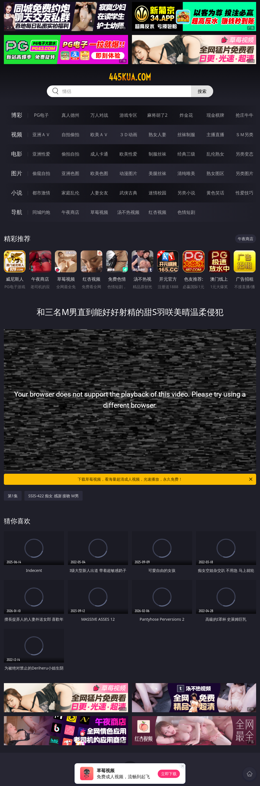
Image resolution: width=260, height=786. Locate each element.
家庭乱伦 (70, 193)
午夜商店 (70, 212)
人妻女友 (99, 193)
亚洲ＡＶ (41, 134)
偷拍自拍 (70, 154)
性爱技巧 (244, 193)
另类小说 (186, 193)
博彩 (16, 115)
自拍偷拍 (70, 134)
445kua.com (130, 77)
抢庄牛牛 (244, 115)
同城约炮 (41, 212)
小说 (16, 192)
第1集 (13, 495)
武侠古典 (128, 193)
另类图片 (244, 173)
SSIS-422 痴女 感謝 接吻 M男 (53, 495)
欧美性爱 (128, 154)
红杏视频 (157, 212)
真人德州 (70, 115)
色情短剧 (186, 212)
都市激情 (41, 193)
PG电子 (41, 115)
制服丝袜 (157, 154)
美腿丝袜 (157, 173)
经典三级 (186, 154)
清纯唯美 (186, 173)
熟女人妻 (157, 134)
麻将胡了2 (157, 115)
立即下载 (169, 773)
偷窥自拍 (41, 173)
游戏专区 (128, 115)
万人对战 (99, 115)
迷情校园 (157, 193)
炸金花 (186, 115)
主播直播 (215, 134)
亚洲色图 (70, 173)
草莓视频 (99, 212)
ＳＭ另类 (244, 134)
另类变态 (244, 154)
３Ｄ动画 (128, 134)
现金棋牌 (215, 115)
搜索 (202, 91)
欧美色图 (99, 173)
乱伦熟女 (215, 154)
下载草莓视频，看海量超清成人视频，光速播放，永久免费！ (165, 479)
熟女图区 (215, 173)
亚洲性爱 (41, 154)
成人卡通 (99, 154)
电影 (16, 154)
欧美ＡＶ (99, 134)
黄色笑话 (215, 193)
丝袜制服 (186, 134)
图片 (16, 173)
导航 (16, 212)
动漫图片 (128, 173)
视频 (16, 134)
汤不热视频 (128, 212)
